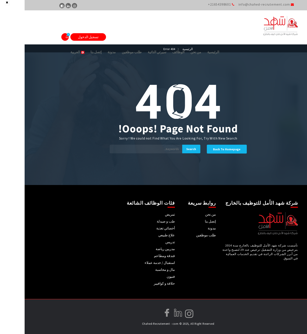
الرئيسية (189, 52)
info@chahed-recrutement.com (240, 4)
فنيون (146, 276)
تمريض (145, 214)
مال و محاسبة (140, 269)
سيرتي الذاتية (132, 52)
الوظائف (154, 52)
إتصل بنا (71, 52)
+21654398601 (194, 4)
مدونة (87, 52)
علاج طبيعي (142, 235)
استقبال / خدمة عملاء (135, 262)
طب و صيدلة (141, 221)
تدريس (145, 242)
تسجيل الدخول (63, 37)
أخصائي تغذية (141, 228)
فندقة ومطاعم (139, 256)
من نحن (171, 52)
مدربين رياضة (140, 249)
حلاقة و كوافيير (139, 283)
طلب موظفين (107, 52)
